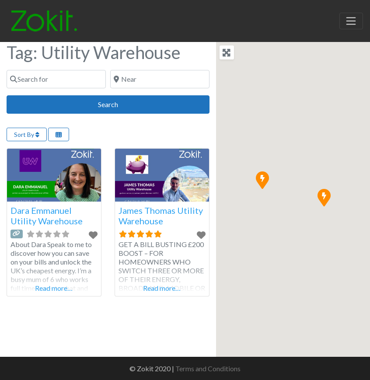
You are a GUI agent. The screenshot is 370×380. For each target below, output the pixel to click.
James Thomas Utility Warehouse (161, 215)
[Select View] (58, 134)
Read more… (54, 288)
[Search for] (56, 79)
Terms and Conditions (208, 368)
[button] (324, 197)
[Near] (159, 79)
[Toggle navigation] (351, 21)
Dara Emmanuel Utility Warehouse (46, 215)
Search (118, 103)
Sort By (26, 134)
